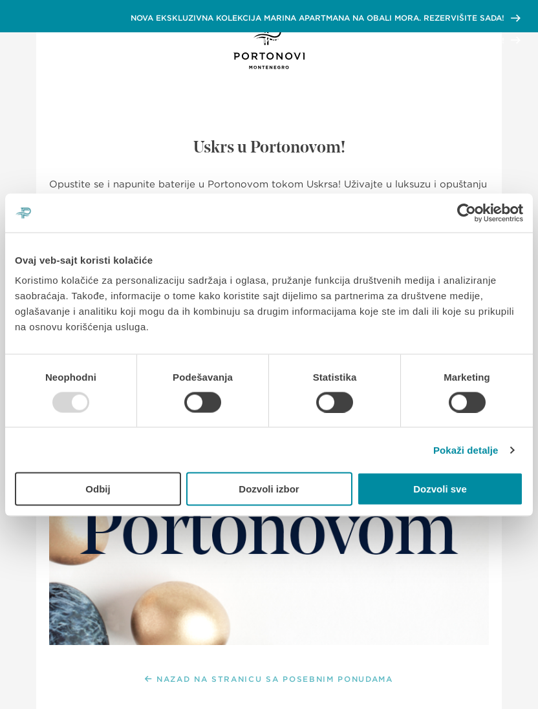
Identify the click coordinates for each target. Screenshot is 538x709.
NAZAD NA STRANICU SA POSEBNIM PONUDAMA (269, 679)
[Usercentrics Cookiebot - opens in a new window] (466, 212)
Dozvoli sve (440, 488)
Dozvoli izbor (269, 488)
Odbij (97, 488)
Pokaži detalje (466, 449)
